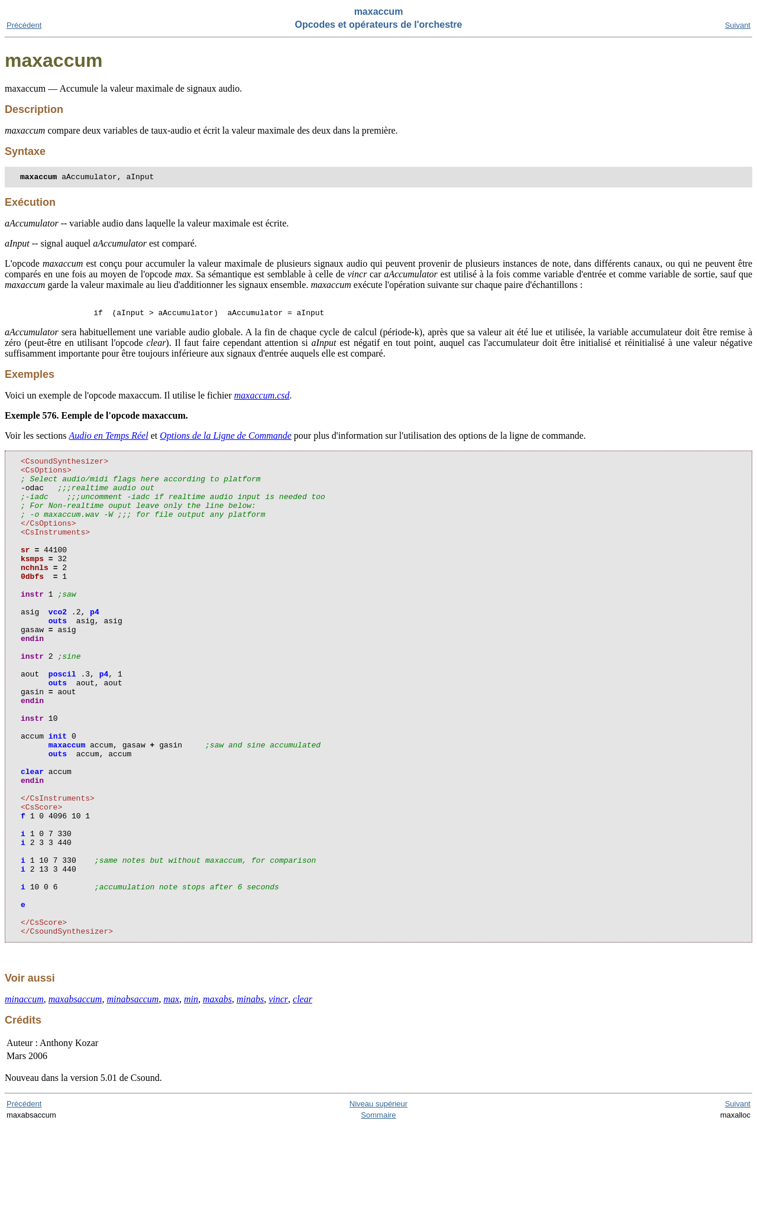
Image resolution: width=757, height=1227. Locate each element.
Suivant (737, 25)
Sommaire (378, 1216)
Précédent (24, 25)
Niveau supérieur (378, 1204)
